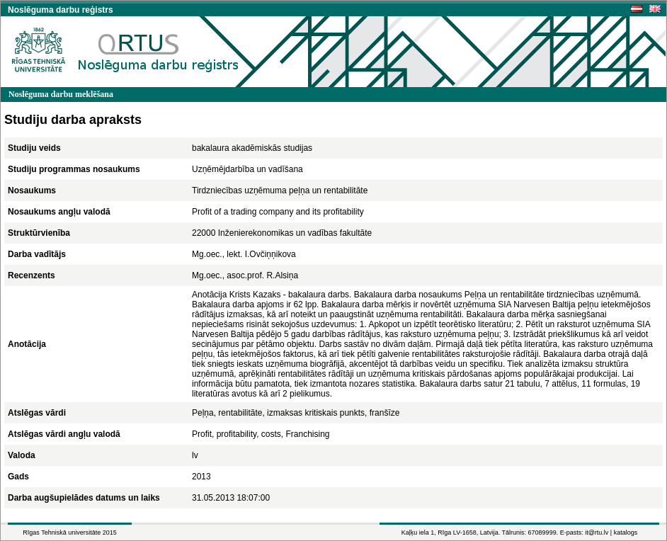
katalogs (626, 532)
